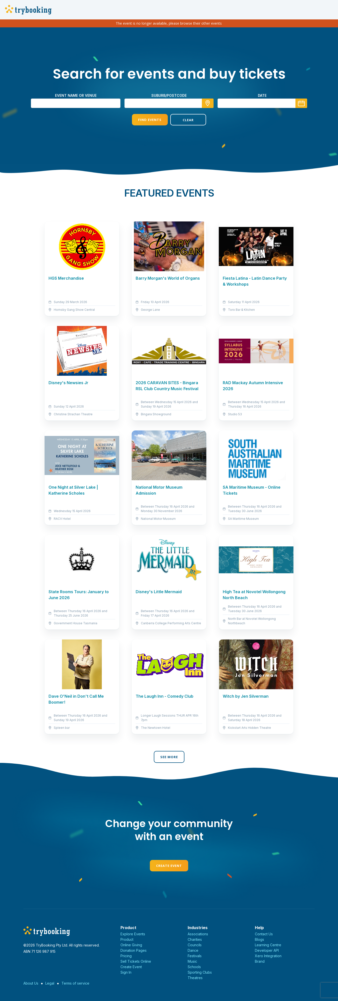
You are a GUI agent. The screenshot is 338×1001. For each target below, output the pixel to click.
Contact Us (264, 934)
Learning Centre (268, 945)
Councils (195, 945)
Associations (198, 934)
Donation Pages (133, 950)
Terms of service (75, 983)
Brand (260, 961)
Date (262, 95)
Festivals (195, 956)
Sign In (125, 972)
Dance (193, 950)
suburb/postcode (169, 95)
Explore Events (132, 934)
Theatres (195, 978)
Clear (188, 120)
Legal (49, 983)
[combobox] (169, 103)
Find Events (150, 119)
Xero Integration (268, 956)
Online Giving (131, 945)
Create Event (169, 865)
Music (192, 961)
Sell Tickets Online (135, 961)
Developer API (267, 950)
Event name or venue (76, 95)
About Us (30, 983)
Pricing (126, 956)
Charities (195, 939)
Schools (194, 967)
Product (126, 939)
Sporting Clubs (200, 972)
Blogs (259, 939)
